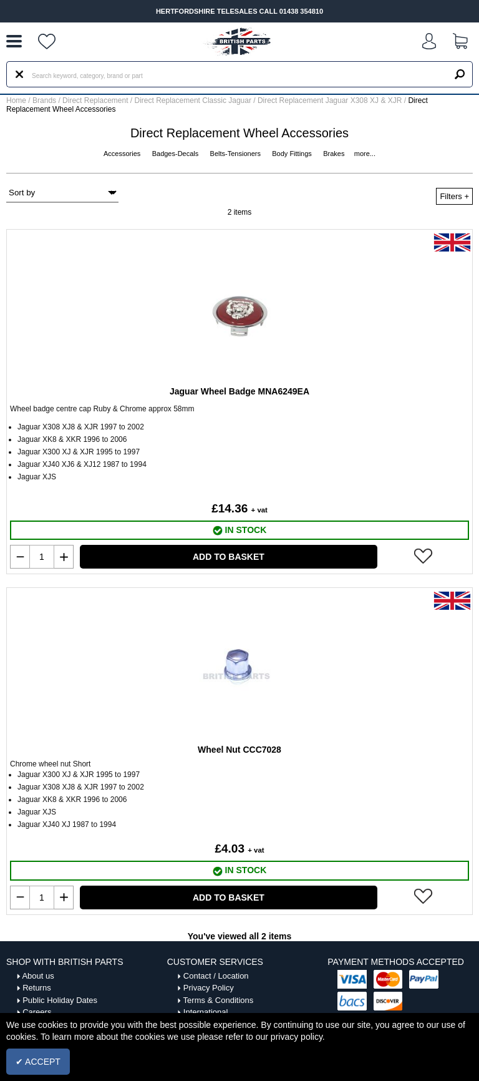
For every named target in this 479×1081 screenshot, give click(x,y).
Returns (36, 987)
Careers (36, 1012)
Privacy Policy (208, 987)
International (205, 1012)
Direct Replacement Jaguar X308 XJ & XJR (331, 100)
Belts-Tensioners (236, 153)
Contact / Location (216, 976)
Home (16, 100)
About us (38, 976)
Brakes (334, 153)
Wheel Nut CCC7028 (239, 750)
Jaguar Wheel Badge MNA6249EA (239, 391)
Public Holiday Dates (59, 1000)
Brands (44, 100)
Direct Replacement (96, 100)
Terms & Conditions (218, 1000)
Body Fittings (293, 153)
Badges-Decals (176, 153)
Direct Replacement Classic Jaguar (194, 100)
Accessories (123, 153)
